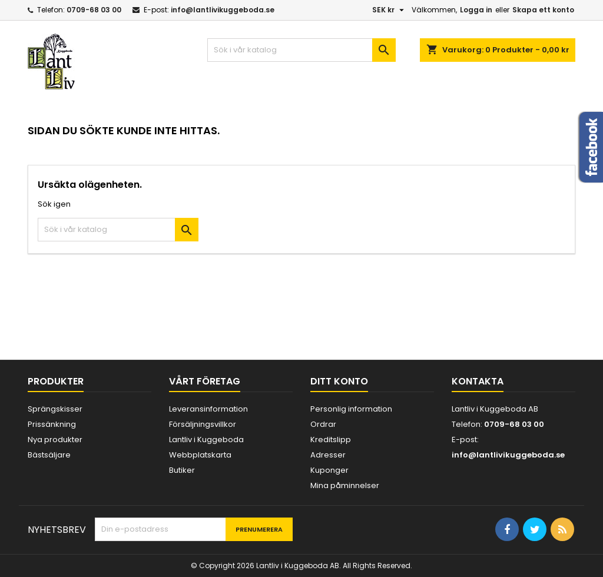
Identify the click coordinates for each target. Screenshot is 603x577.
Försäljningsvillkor (202, 424)
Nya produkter (55, 439)
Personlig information (351, 408)
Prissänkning (52, 424)
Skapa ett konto (543, 10)
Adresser (328, 454)
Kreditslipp (330, 439)
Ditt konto (339, 381)
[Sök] (301, 50)
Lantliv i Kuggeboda (206, 439)
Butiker (182, 470)
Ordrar (323, 424)
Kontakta (477, 381)
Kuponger (329, 470)
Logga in (476, 10)
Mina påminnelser (344, 485)
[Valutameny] (389, 10)
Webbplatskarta (200, 454)
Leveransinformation (208, 408)
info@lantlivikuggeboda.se (222, 10)
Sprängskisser (55, 408)
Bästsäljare (49, 454)
